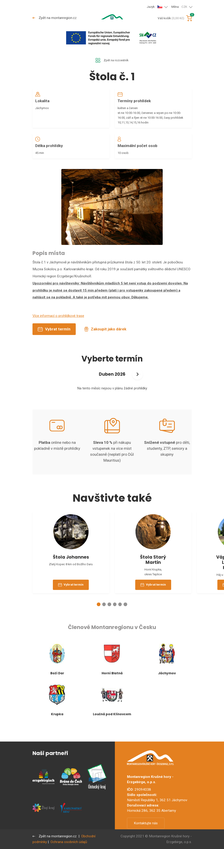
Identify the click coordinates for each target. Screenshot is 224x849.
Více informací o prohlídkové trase (58, 323)
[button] (98, 619)
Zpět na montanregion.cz (55, 18)
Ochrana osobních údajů (69, 842)
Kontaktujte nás (146, 823)
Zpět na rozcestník (112, 61)
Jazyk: (155, 7)
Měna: (179, 7)
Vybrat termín (54, 336)
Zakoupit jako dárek (105, 336)
